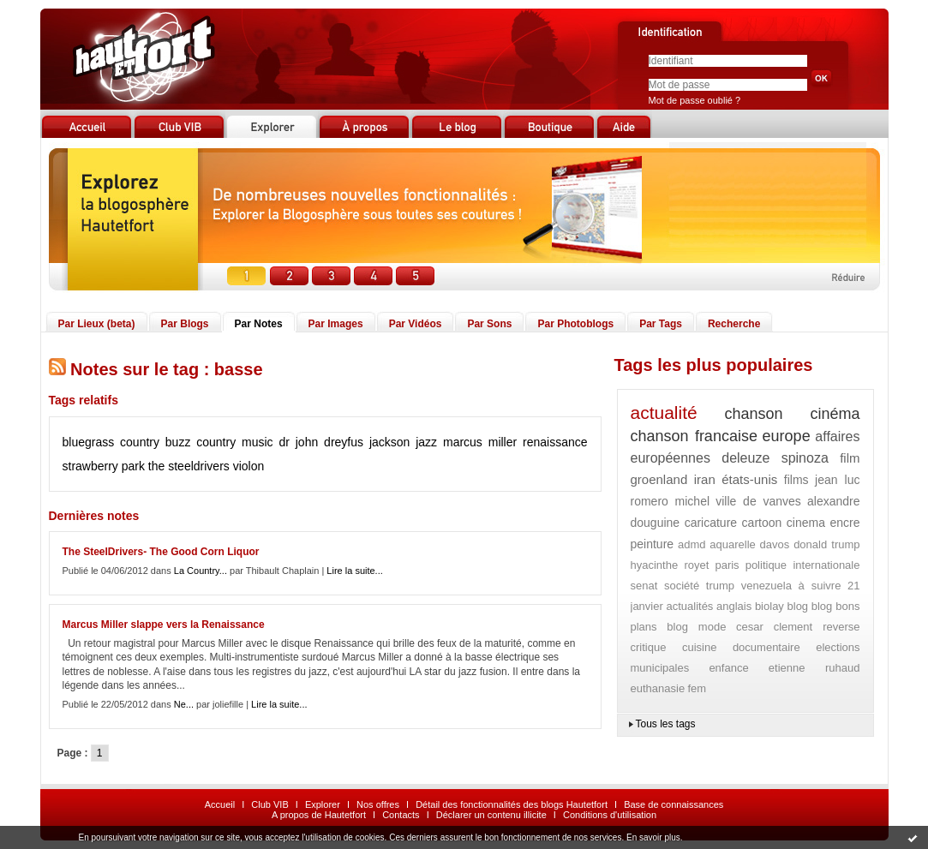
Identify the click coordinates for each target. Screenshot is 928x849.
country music (234, 442)
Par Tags (660, 324)
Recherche (734, 324)
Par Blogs (185, 324)
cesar (749, 626)
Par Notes (259, 324)
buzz (178, 442)
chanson (754, 413)
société (681, 585)
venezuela (766, 585)
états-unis (749, 479)
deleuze (745, 458)
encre (844, 522)
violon (249, 466)
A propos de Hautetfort (319, 815)
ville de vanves (758, 501)
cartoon (762, 522)
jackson (389, 442)
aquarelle (732, 544)
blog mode (696, 626)
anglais (733, 606)
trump (720, 585)
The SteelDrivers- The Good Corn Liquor (161, 552)
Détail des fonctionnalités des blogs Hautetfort (512, 804)
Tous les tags (666, 724)
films (796, 480)
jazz (426, 442)
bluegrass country (111, 442)
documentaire (766, 647)
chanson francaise (694, 436)
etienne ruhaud (814, 667)
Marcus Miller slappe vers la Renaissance (164, 625)
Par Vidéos (415, 324)
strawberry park (104, 466)
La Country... (200, 570)
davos (775, 544)
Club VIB (269, 804)
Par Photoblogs (575, 324)
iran (704, 479)
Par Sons (489, 324)
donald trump (826, 544)
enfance (728, 667)
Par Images (335, 324)
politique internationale (802, 565)
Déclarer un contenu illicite (491, 815)
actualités (689, 606)
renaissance (555, 442)
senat (644, 585)
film (849, 458)
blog (798, 606)
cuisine (699, 647)
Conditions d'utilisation (609, 815)
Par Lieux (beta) (96, 324)
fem (696, 688)
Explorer (322, 804)
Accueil (220, 804)
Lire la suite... (354, 570)
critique (649, 647)
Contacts (400, 815)
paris (727, 565)
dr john (298, 442)
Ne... (184, 704)
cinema (806, 522)
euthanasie (658, 688)
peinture (652, 544)
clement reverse (817, 626)
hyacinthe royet (670, 565)
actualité (664, 412)
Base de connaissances (673, 804)
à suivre (820, 585)
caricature (711, 522)
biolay (769, 606)
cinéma (834, 413)
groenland (659, 479)
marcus (462, 442)
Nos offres (377, 804)
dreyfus (343, 442)
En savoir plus (653, 837)
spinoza (805, 458)
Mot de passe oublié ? (695, 100)
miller (502, 442)
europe (787, 436)
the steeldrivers (189, 466)
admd (692, 544)
